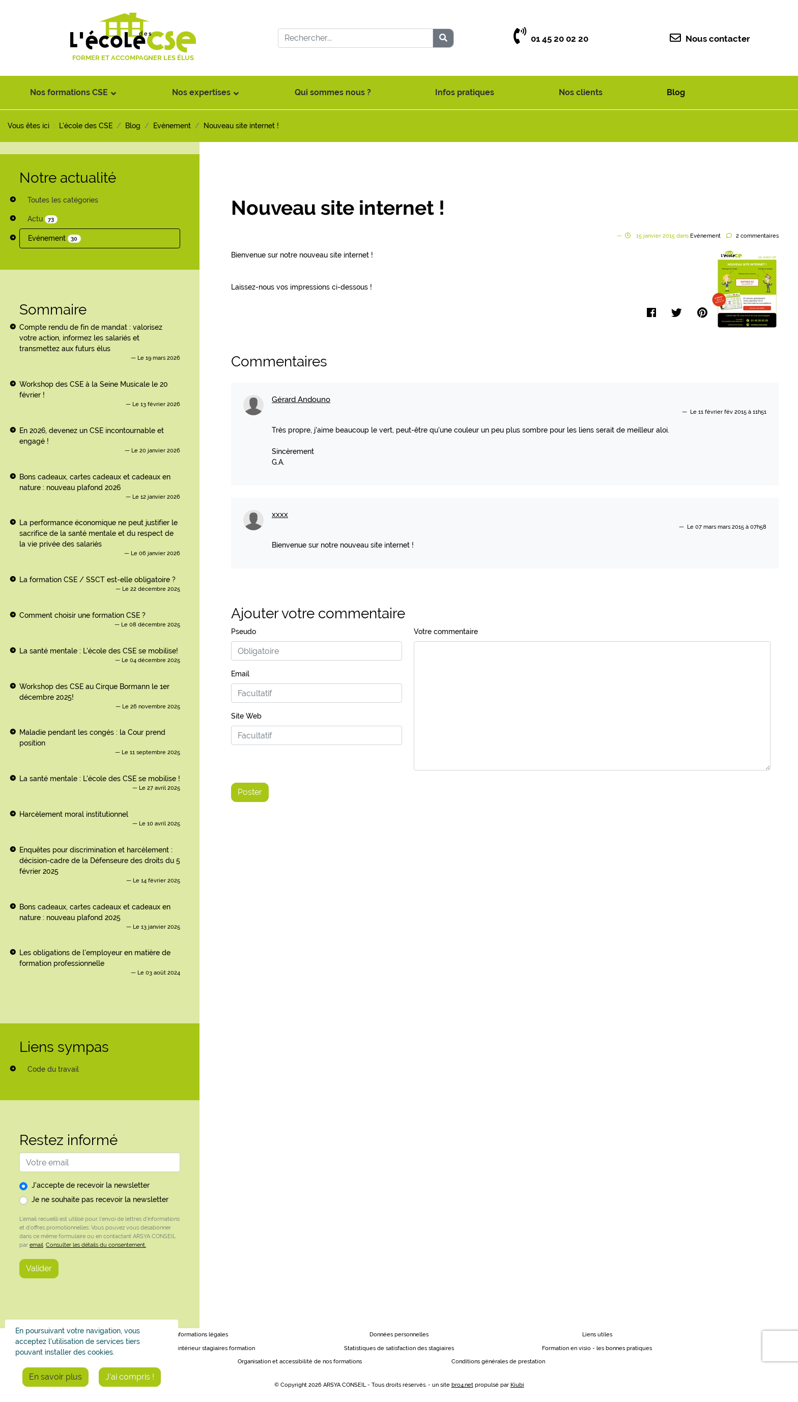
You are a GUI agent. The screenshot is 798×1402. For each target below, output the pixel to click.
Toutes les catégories (62, 200)
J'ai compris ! (129, 1377)
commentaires (757, 236)
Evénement (54, 238)
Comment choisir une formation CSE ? (82, 615)
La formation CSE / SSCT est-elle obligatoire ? (97, 580)
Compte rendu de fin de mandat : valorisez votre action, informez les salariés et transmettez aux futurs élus (90, 338)
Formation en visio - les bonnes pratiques (597, 1348)
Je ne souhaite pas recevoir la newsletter (100, 1199)
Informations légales (201, 1334)
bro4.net (462, 1385)
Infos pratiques (464, 92)
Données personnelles (399, 1334)
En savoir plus (55, 1377)
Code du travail (53, 1069)
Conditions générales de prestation (498, 1361)
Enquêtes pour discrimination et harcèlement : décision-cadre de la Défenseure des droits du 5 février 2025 (99, 860)
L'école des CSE (85, 126)
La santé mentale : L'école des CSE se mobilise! (98, 651)
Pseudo (243, 631)
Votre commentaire (446, 631)
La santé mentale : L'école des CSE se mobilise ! (99, 779)
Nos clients (581, 92)
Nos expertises (201, 92)
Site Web (246, 716)
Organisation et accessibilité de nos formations (300, 1361)
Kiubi (517, 1385)
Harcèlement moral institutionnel (73, 814)
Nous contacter (710, 39)
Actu (42, 219)
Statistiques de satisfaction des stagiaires (399, 1348)
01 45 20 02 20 (551, 39)
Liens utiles (597, 1334)
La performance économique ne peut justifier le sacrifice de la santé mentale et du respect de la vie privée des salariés (98, 533)
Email (240, 674)
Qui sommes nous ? (333, 92)
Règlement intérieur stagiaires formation (201, 1348)
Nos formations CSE (69, 92)
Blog (676, 92)
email (36, 1245)
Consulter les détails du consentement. (96, 1245)
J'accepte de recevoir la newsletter (91, 1185)
